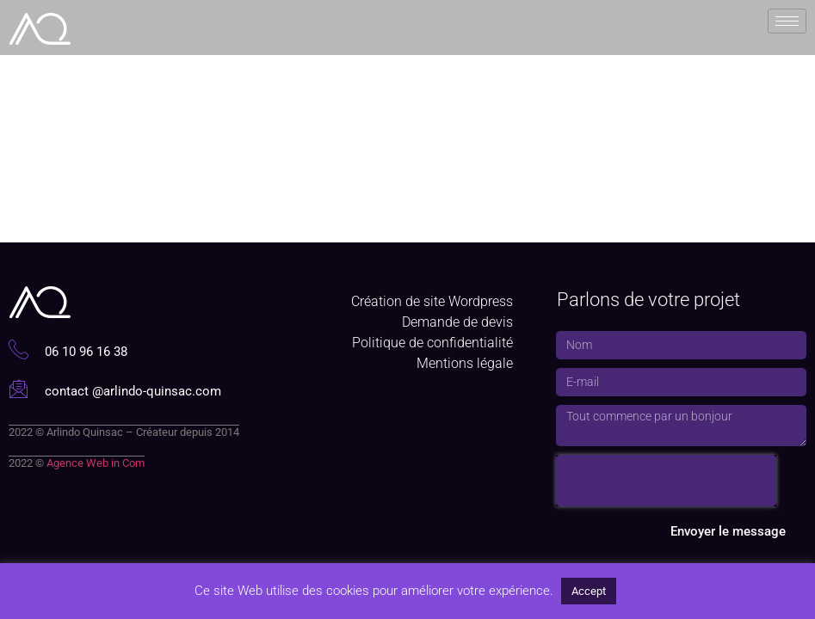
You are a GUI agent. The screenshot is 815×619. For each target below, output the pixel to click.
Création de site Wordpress (432, 301)
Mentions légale (465, 363)
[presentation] (666, 480)
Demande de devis (457, 322)
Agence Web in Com (95, 463)
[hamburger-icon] (787, 20)
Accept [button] (588, 591)
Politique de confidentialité (432, 342)
